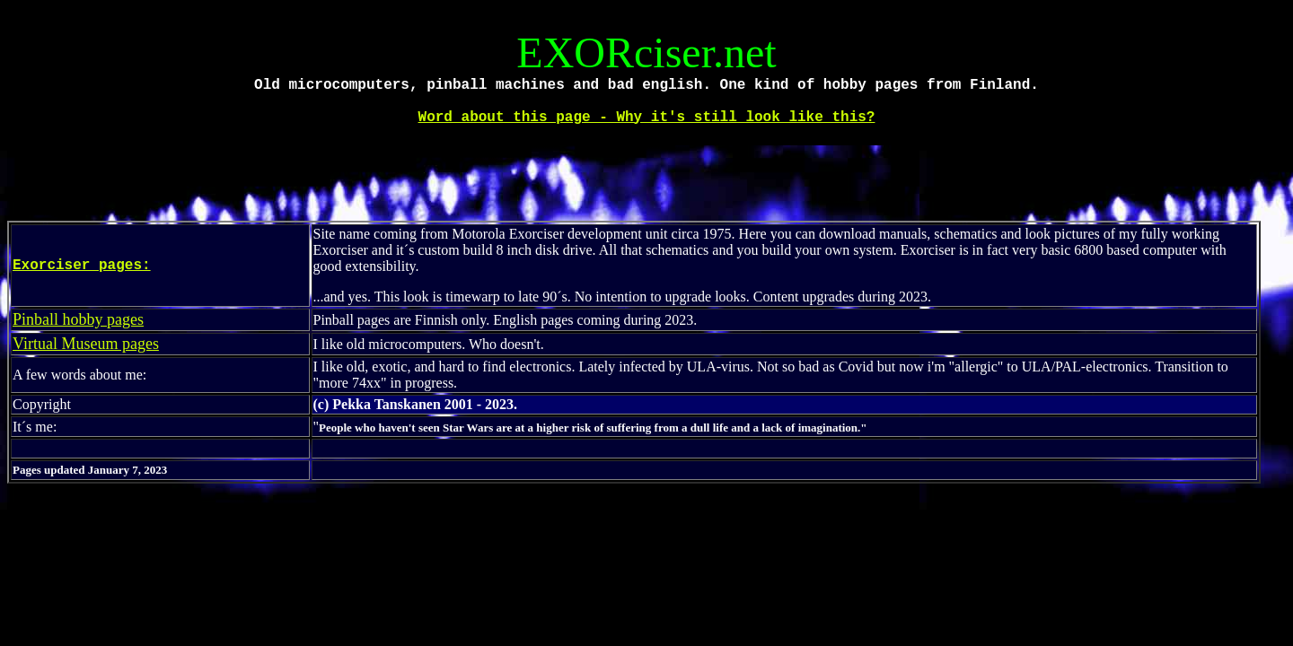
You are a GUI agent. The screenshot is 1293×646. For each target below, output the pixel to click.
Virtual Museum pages (86, 344)
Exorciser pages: (82, 266)
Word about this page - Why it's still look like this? (646, 117)
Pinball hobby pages (78, 319)
